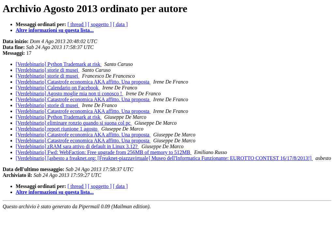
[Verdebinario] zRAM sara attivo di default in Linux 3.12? (77, 146)
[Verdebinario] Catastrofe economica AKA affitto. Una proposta (83, 82)
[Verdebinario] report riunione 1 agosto (57, 129)
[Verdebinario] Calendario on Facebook (58, 87)
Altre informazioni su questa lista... (55, 30)
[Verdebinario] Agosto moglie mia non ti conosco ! (69, 93)
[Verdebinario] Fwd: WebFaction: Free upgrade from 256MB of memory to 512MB (103, 152)
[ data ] (120, 24)
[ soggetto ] (100, 24)
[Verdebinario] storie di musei (48, 70)
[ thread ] (77, 24)
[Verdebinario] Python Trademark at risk (59, 64)
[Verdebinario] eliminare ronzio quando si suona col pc (74, 123)
